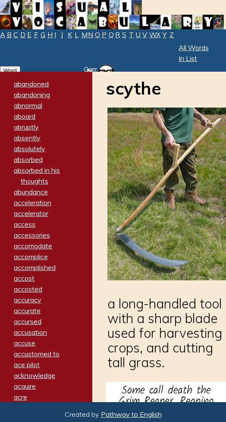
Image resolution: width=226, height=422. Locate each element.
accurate (27, 310)
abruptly (26, 127)
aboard (24, 116)
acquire (25, 386)
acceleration (32, 202)
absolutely (29, 148)
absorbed (28, 159)
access (24, 224)
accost (24, 278)
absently (27, 137)
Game (93, 69)
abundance (31, 191)
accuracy (27, 299)
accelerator (31, 213)
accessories (32, 235)
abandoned (31, 83)
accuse (24, 343)
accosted (28, 289)
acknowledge (34, 375)
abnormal (28, 105)
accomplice (31, 256)
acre (20, 397)
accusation (30, 332)
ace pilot (27, 364)
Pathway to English (131, 414)
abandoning (32, 94)
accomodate (33, 245)
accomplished (35, 267)
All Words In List (194, 53)
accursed (27, 321)
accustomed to (37, 353)
